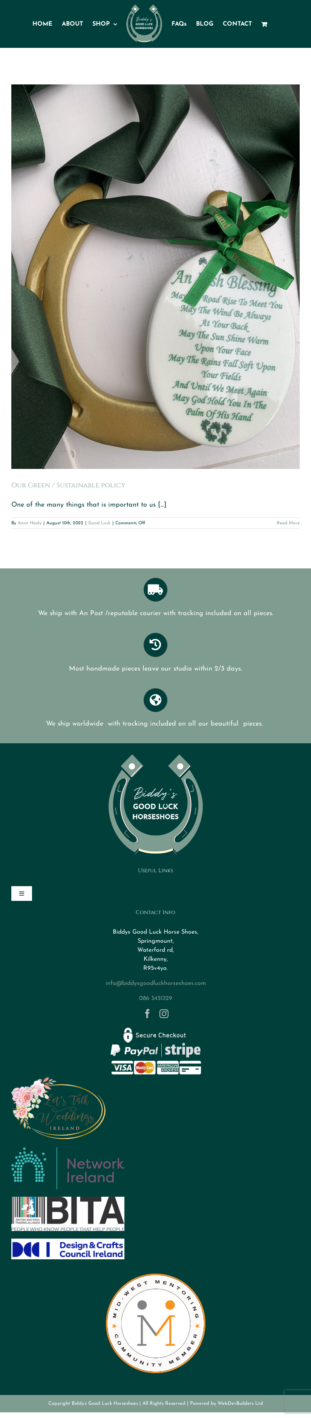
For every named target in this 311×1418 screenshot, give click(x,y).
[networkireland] (67, 1150)
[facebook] (147, 1013)
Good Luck (99, 523)
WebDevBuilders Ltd (240, 1403)
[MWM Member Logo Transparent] (155, 1270)
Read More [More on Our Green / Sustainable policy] (288, 523)
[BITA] (67, 1200)
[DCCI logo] (67, 1241)
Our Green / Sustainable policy (68, 485)
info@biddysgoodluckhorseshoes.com (156, 983)
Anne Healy (29, 523)
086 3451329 (155, 998)
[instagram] (164, 1013)
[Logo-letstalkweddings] (58, 1080)
